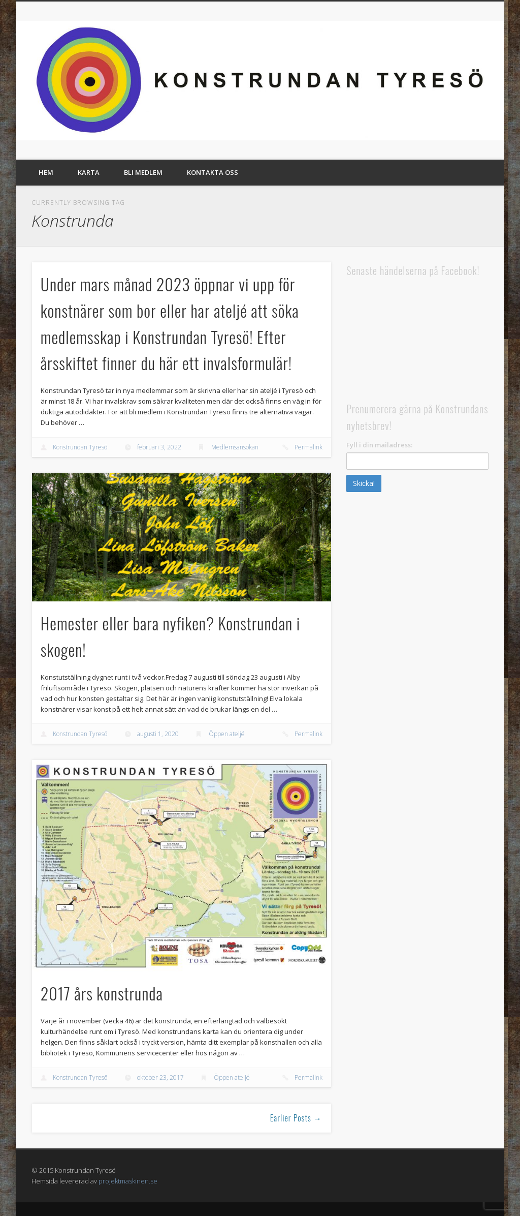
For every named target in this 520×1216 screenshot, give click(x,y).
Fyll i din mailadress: (379, 444)
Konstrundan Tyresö (80, 447)
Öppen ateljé (227, 733)
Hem (46, 172)
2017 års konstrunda (102, 993)
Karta (89, 172)
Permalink (308, 447)
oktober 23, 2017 (160, 1077)
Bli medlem (143, 172)
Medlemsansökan (234, 447)
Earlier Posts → (296, 1118)
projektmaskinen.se (128, 1180)
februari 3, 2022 (159, 447)
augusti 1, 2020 (158, 733)
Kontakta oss (212, 172)
